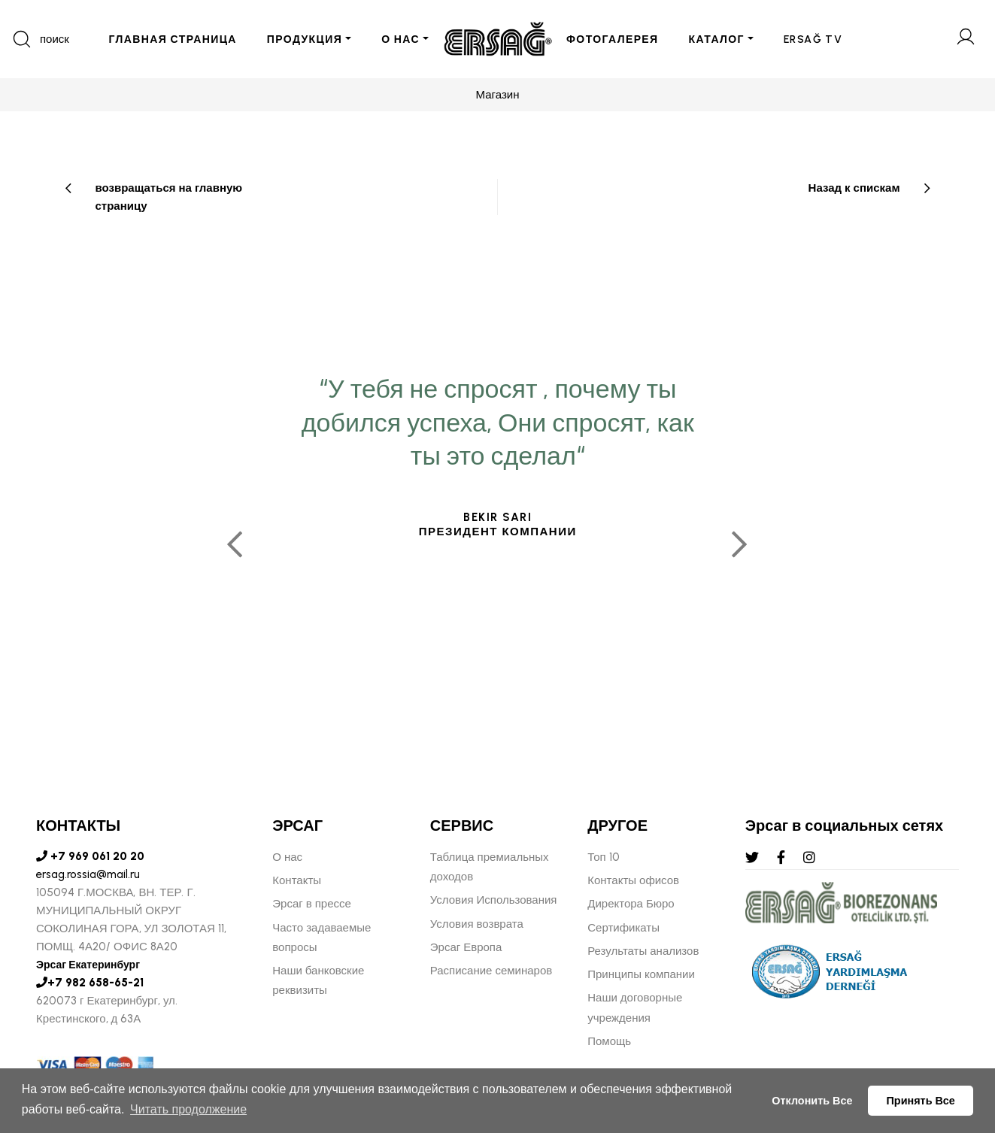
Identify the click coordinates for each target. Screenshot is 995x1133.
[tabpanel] (497, 537)
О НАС (400, 39)
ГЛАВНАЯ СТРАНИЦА (172, 39)
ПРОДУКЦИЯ (304, 39)
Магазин (498, 94)
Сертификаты (623, 928)
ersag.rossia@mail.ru (88, 874)
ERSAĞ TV (813, 39)
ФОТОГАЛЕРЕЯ (612, 39)
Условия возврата (476, 924)
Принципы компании (641, 974)
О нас (287, 857)
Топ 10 (603, 857)
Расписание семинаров (491, 970)
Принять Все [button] (921, 1101)
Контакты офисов (633, 880)
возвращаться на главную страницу (169, 197)
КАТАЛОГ (717, 39)
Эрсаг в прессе (311, 903)
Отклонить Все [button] (812, 1101)
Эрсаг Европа (466, 947)
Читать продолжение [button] (188, 1109)
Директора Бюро (630, 903)
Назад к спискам (854, 188)
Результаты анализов (643, 951)
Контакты (296, 880)
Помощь (609, 1041)
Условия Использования (493, 900)
